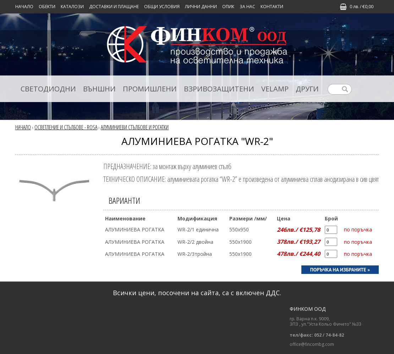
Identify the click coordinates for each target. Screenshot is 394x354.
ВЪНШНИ (99, 89)
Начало (24, 7)
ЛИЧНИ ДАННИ (201, 7)
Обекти (47, 7)
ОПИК (228, 7)
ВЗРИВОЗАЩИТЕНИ (219, 89)
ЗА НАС (247, 7)
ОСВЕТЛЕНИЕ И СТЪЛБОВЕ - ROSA (65, 127)
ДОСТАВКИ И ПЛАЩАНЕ (114, 7)
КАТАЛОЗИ (72, 7)
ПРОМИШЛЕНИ (150, 89)
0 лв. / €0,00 (361, 7)
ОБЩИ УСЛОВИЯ (162, 7)
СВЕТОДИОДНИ (48, 89)
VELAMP (275, 89)
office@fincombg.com (312, 344)
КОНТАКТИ (272, 7)
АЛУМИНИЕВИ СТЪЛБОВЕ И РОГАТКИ (135, 127)
